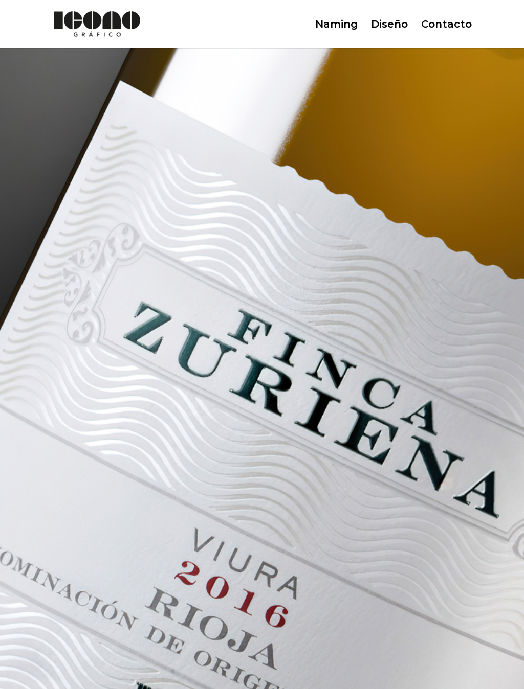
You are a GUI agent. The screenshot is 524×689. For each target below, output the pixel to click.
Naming (336, 25)
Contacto (446, 25)
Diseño (389, 25)
